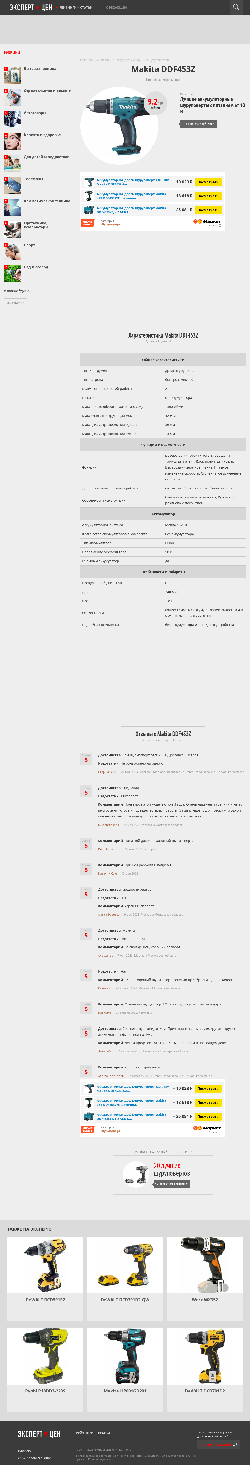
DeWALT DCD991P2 (45, 1299)
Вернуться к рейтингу (198, 124)
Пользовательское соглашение (96, 1455)
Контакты (125, 1449)
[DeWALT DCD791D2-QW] (125, 1265)
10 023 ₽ (182, 181)
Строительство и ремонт (47, 90)
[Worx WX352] (205, 1265)
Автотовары (35, 112)
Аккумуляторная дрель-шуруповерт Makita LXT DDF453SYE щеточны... (131, 196)
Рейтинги (68, 7)
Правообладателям (100, 1459)
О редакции (116, 7)
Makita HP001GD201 (125, 1391)
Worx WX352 (205, 1299)
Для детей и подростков (46, 156)
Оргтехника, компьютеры (36, 224)
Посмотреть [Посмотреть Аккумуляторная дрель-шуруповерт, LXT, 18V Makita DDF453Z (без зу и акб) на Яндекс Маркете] (208, 182)
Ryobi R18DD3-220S (45, 1391)
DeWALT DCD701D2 (205, 1391)
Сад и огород (36, 267)
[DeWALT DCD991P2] (45, 1265)
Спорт (29, 244)
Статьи (86, 7)
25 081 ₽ (182, 209)
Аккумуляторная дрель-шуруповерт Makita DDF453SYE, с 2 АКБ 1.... (131, 210)
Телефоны (33, 178)
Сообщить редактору (215, 1445)
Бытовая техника (40, 68)
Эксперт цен (31, 7)
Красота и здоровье (42, 134)
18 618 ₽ (182, 195)
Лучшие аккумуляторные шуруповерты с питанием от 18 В (212, 105)
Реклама (24, 1450)
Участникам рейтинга (34, 1457)
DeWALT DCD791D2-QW (125, 1299)
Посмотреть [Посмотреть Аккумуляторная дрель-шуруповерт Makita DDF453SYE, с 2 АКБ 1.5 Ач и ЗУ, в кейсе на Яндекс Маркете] (208, 210)
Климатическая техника (47, 200)
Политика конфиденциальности (139, 1455)
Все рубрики (15, 303)
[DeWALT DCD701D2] (205, 1356)
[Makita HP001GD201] (125, 1356)
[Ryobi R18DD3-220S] (45, 1356)
